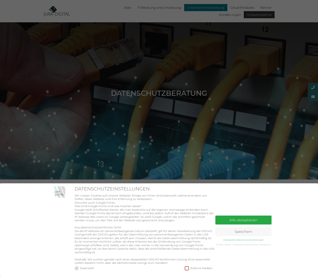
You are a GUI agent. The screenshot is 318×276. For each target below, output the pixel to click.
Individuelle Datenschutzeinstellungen (243, 240)
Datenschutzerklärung (245, 244)
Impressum (265, 244)
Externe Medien (199, 268)
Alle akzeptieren (243, 220)
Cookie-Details (223, 244)
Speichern (243, 231)
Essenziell (84, 268)
